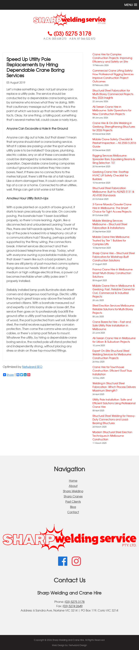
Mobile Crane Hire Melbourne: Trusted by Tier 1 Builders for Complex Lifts (111, 240)
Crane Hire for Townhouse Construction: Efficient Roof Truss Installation (112, 370)
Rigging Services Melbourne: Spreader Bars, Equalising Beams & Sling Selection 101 (113, 159)
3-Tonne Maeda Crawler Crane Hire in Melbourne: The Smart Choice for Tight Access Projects (111, 207)
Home (73, 480)
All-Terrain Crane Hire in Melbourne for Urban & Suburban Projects (114, 339)
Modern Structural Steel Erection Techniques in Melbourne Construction (112, 435)
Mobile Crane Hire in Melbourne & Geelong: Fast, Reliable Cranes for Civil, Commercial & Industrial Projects (113, 291)
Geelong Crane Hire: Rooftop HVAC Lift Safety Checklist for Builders (110, 175)
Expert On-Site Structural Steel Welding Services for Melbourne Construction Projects (111, 354)
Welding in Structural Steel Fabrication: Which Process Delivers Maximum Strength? (114, 386)
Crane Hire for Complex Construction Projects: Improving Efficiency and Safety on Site (112, 57)
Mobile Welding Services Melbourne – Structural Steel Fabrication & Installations (109, 224)
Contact (73, 512)
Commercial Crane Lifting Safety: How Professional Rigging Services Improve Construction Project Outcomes (112, 76)
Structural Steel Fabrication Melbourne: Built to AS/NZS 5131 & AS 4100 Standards (113, 191)
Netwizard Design (78, 645)
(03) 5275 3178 (75, 601)
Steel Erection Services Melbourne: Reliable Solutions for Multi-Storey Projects (113, 309)
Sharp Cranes (73, 496)
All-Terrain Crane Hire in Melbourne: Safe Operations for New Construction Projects (111, 110)
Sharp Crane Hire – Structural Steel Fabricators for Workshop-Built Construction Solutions (113, 256)
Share (8, 374)
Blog (73, 506)
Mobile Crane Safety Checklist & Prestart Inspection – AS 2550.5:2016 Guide (114, 142)
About (73, 486)
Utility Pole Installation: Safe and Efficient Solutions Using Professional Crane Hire (114, 403)
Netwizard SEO (32, 366)
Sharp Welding (73, 491)
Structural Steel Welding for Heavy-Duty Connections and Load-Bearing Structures (113, 419)
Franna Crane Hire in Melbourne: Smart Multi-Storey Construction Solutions (112, 273)
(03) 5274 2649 (73, 606)
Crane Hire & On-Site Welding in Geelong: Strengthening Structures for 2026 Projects (113, 126)
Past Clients (73, 501)
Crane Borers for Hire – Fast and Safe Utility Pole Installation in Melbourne (111, 325)
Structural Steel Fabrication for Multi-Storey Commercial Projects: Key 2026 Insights (113, 94)
